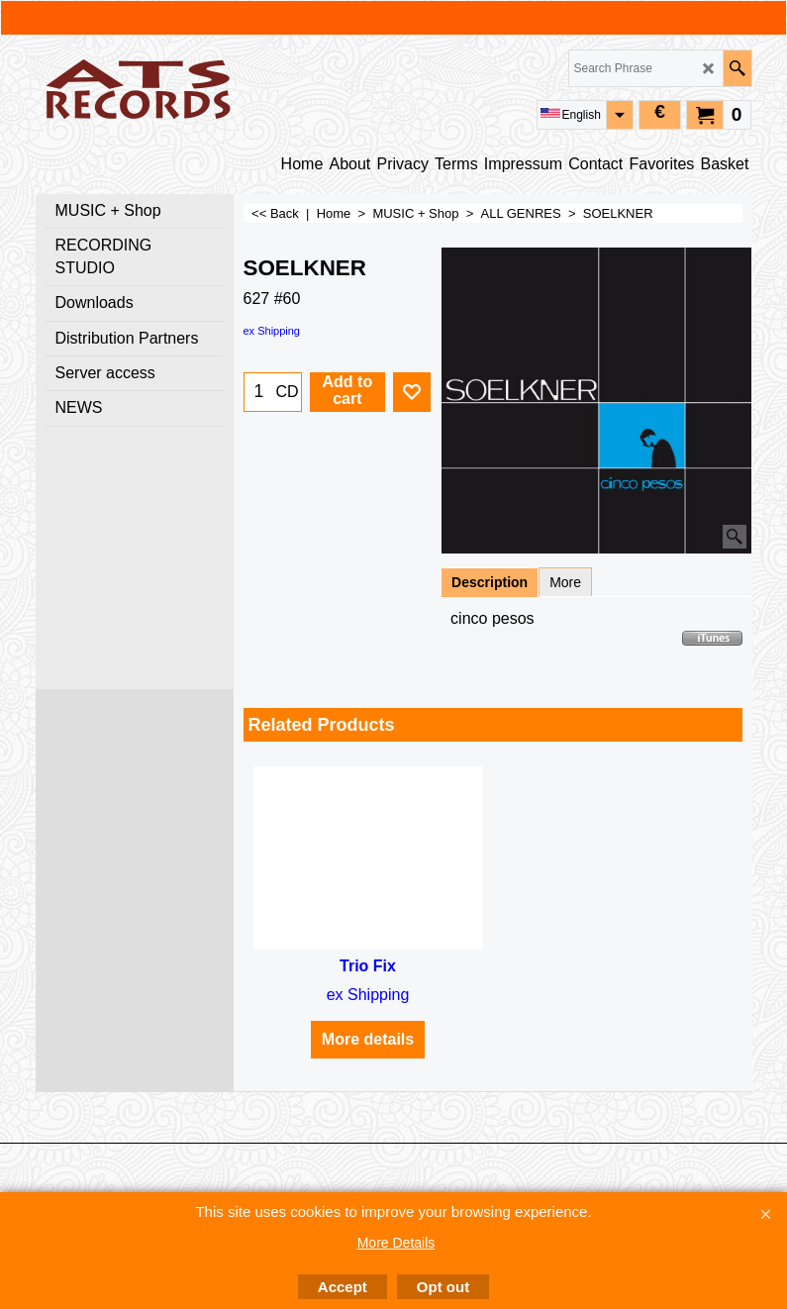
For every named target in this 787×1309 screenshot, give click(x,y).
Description (489, 582)
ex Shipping (272, 331)
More (565, 582)
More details (368, 1039)
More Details (396, 1243)
